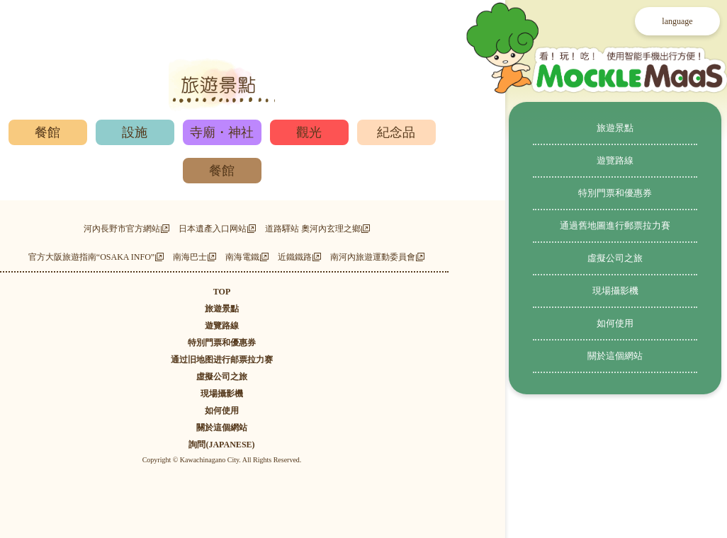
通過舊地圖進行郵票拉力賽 (615, 225)
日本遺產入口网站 (213, 229)
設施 (134, 132)
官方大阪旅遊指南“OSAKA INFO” (91, 257)
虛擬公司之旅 (615, 258)
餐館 (47, 132)
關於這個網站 (615, 355)
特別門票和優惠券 (615, 193)
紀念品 (396, 132)
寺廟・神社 (222, 132)
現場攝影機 (615, 290)
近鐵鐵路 (295, 257)
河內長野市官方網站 (122, 229)
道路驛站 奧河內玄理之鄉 (313, 229)
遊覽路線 (615, 160)
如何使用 (615, 323)
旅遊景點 (615, 127)
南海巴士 (190, 257)
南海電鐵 (242, 257)
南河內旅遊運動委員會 (372, 257)
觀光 (309, 132)
